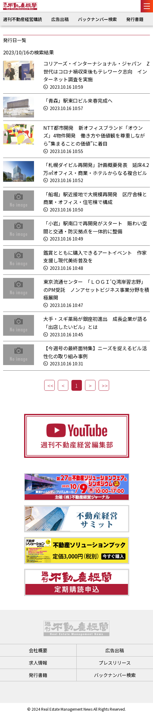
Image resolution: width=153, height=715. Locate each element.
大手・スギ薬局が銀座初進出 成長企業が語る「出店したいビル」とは (95, 322)
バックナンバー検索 (97, 19)
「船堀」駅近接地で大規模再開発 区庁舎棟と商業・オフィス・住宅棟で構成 (95, 198)
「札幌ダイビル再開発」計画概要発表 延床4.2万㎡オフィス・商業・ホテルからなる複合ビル (96, 169)
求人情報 (38, 662)
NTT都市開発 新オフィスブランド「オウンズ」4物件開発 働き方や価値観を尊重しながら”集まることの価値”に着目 (94, 135)
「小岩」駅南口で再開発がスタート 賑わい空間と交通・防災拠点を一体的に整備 (95, 227)
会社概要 (38, 650)
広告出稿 (60, 19)
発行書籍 (134, 19)
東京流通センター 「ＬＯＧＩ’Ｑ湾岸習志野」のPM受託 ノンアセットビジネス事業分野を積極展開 (96, 289)
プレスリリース (115, 662)
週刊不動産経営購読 (22, 19)
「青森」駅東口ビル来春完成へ (78, 100)
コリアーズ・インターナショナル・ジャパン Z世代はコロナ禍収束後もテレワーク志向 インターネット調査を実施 (96, 71)
